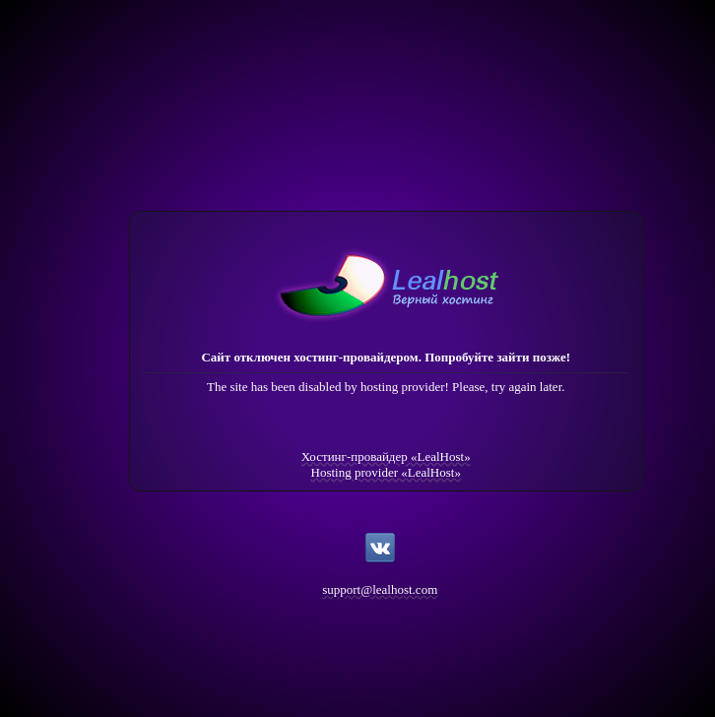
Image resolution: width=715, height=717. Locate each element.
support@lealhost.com (379, 589)
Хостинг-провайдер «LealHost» (386, 456)
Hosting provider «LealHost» (386, 472)
